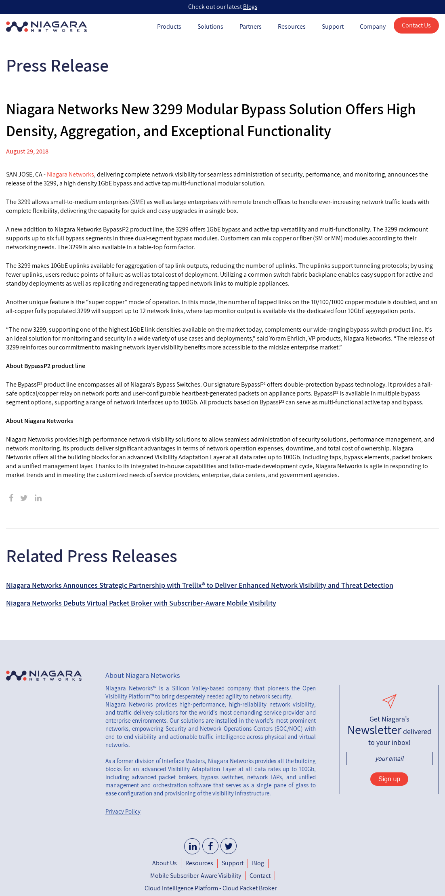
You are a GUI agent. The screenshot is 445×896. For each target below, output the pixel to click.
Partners (250, 26)
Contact (260, 875)
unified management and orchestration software (210, 781)
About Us (164, 863)
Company (373, 26)
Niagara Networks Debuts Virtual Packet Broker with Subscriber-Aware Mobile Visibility (141, 603)
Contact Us (416, 25)
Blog (258, 863)
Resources (292, 26)
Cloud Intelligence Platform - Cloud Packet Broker (211, 888)
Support (333, 26)
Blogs (250, 7)
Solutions (210, 26)
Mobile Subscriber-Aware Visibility (195, 875)
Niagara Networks (70, 174)
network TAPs (264, 777)
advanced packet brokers (164, 777)
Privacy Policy (123, 811)
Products (169, 26)
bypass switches (222, 777)
